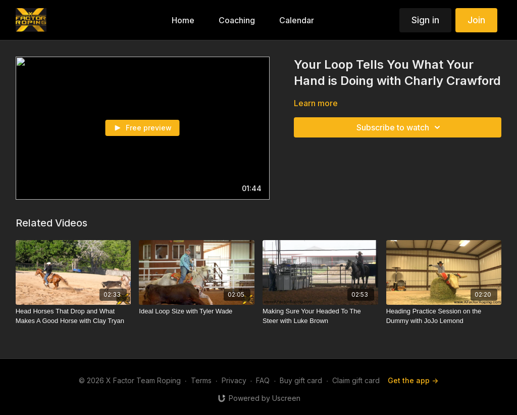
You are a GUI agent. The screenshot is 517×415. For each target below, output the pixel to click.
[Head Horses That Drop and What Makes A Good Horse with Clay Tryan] (73, 316)
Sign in (425, 20)
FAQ (263, 380)
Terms (201, 380)
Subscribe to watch (399, 127)
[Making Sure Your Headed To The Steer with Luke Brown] (320, 316)
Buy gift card (301, 380)
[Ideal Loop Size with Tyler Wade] (196, 311)
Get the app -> (413, 380)
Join (476, 20)
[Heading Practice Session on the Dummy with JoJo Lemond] (444, 316)
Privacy (234, 380)
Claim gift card (356, 380)
